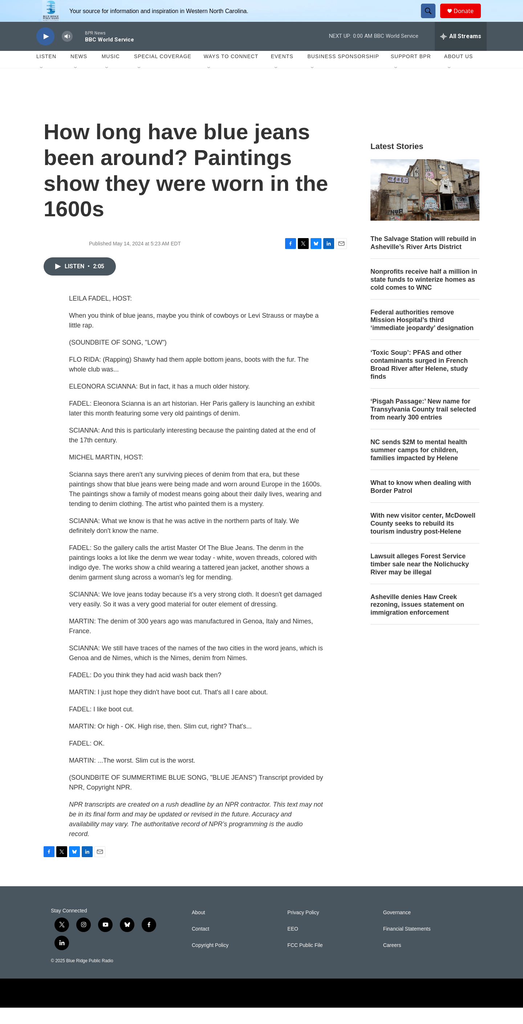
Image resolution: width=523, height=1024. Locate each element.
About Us (458, 73)
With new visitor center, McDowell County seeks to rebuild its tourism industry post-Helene (422, 539)
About (198, 929)
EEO (292, 945)
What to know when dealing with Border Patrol (420, 503)
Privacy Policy (303, 929)
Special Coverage (162, 73)
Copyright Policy (210, 961)
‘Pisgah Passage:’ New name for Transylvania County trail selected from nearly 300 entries (423, 425)
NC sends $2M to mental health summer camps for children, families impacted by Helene (418, 466)
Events (282, 73)
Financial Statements (407, 945)
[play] (45, 53)
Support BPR (411, 73)
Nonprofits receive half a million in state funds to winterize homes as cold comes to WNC (423, 296)
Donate (468, 19)
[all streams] (461, 52)
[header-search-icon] (431, 19)
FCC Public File (305, 961)
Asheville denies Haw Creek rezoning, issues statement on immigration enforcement (417, 621)
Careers (392, 961)
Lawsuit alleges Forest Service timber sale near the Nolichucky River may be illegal (419, 580)
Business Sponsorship (343, 73)
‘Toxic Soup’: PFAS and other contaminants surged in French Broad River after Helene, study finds (419, 381)
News (78, 73)
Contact (200, 945)
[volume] (67, 53)
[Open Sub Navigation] (42, 84)
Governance (397, 929)
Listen (46, 73)
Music (111, 73)
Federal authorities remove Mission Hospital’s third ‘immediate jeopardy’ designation (422, 336)
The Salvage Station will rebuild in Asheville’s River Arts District (423, 259)
